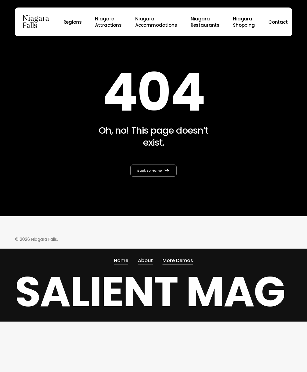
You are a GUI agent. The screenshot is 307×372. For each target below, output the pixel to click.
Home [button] (121, 259)
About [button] (145, 259)
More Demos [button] (177, 259)
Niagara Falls (35, 22)
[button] (153, 171)
